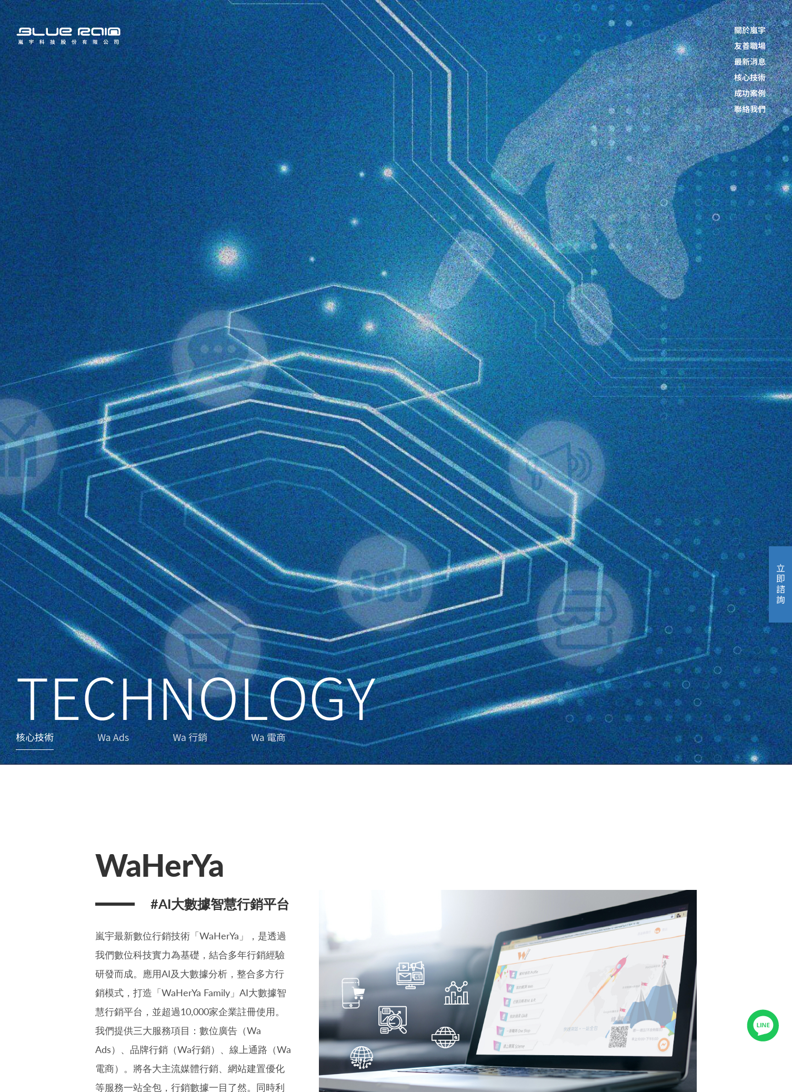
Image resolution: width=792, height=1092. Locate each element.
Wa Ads (113, 737)
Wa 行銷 (190, 737)
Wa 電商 (268, 737)
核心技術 (35, 737)
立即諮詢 (780, 584)
